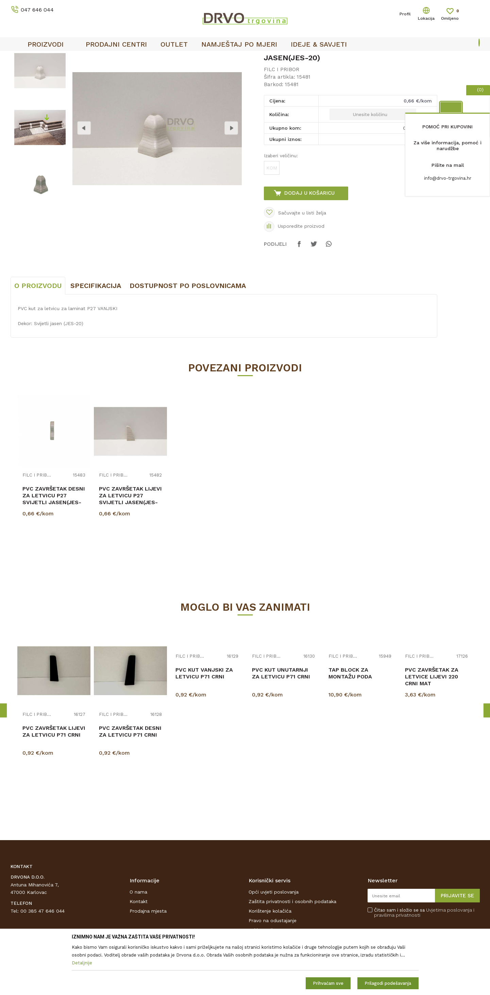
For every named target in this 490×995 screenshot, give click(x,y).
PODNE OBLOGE (53, 72)
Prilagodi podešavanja (388, 983)
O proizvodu (38, 336)
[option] (40, 121)
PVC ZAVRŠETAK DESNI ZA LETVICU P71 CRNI (130, 782)
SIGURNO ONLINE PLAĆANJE (233, 58)
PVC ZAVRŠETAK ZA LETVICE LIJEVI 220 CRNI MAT (431, 727)
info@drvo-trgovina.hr (447, 178)
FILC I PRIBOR (92, 72)
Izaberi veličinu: (281, 206)
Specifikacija (95, 336)
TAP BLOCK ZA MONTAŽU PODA (350, 724)
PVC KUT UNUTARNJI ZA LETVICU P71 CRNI (281, 724)
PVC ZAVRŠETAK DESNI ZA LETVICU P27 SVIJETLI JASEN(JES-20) (53, 549)
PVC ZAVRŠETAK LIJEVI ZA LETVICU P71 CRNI (53, 782)
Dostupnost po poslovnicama (188, 336)
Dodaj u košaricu (309, 244)
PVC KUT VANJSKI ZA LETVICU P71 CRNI (204, 724)
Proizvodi (20, 72)
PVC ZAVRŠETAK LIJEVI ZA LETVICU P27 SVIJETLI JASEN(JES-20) (130, 549)
